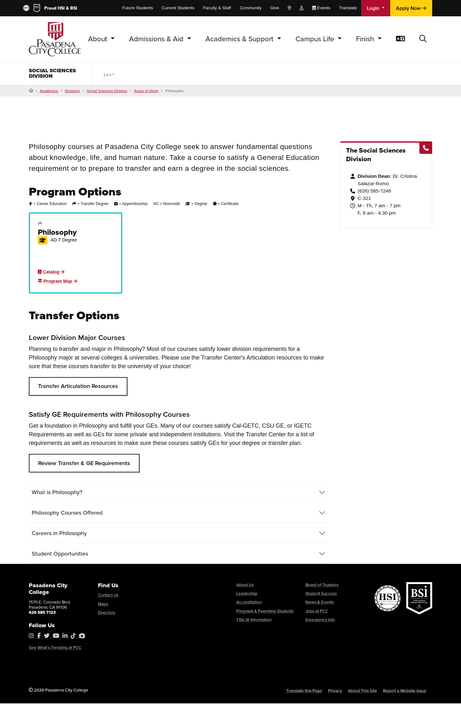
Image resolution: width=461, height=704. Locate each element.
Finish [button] (366, 39)
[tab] (178, 493)
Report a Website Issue (404, 691)
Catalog (51, 272)
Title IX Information (253, 620)
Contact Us (108, 595)
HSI (61, 8)
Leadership (246, 594)
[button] (423, 39)
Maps (103, 604)
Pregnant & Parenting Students (265, 611)
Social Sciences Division (55, 74)
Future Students (137, 7)
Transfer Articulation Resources (78, 387)
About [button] (98, 39)
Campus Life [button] (315, 39)
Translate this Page (304, 691)
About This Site (362, 691)
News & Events (319, 602)
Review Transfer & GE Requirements (84, 464)
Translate (348, 7)
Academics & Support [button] (240, 39)
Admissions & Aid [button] (157, 39)
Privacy (335, 691)
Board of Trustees (321, 585)
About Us (245, 585)
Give (274, 7)
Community (251, 7)
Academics (49, 91)
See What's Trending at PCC (55, 648)
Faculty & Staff (217, 7)
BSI (73, 8)
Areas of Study (146, 91)
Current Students (178, 7)
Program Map (57, 281)
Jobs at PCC (316, 611)
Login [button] (374, 8)
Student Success (321, 594)
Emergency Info (320, 620)
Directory (106, 613)
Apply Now (411, 8)
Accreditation (249, 602)
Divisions (72, 91)
